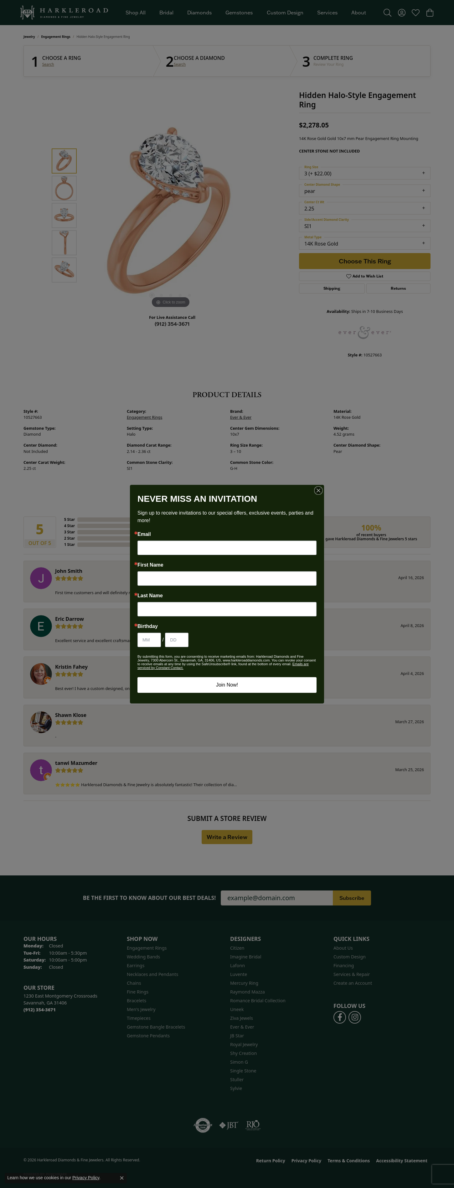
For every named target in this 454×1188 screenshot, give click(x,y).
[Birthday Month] (149, 640)
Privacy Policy (85, 1177)
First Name (150, 565)
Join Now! (227, 684)
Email (144, 534)
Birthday (147, 626)
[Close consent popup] (122, 1178)
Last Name (150, 595)
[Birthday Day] (176, 640)
